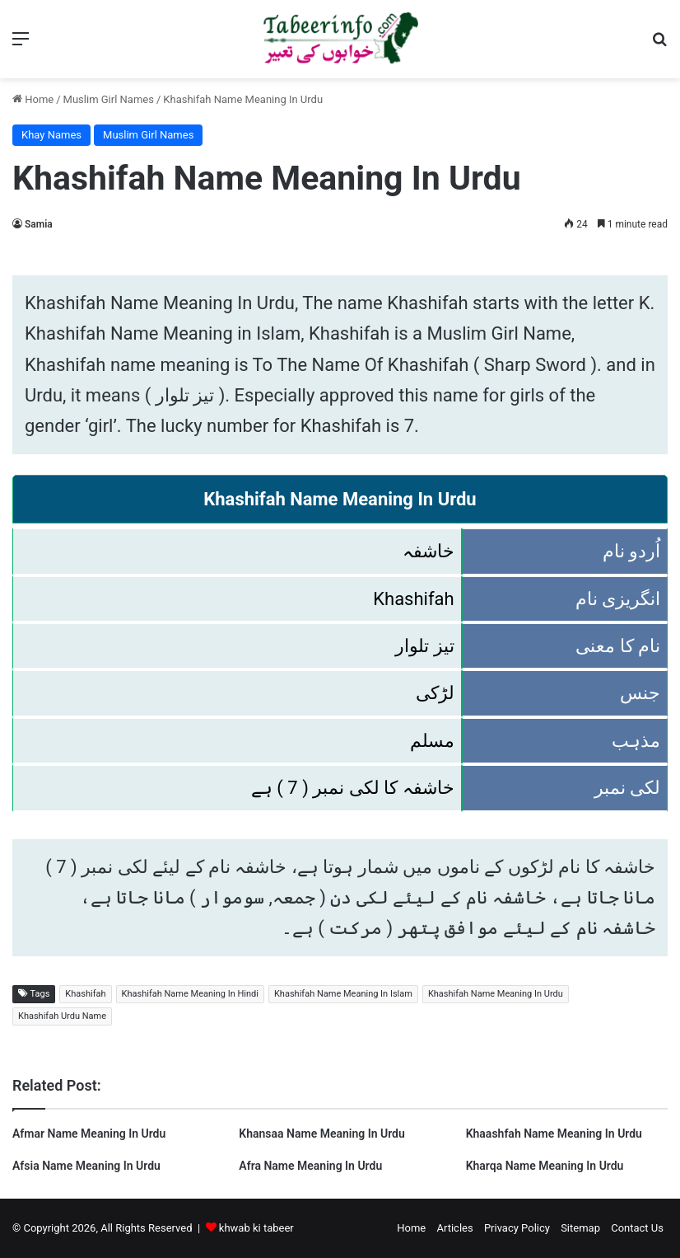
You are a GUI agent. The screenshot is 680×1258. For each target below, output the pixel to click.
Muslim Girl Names (108, 99)
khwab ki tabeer (256, 1228)
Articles (454, 1228)
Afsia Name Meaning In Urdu (86, 1165)
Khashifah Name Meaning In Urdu (495, 993)
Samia (39, 224)
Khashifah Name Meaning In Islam (343, 993)
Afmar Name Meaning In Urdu (88, 1133)
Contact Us (637, 1228)
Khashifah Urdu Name (62, 1016)
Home (33, 99)
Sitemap (580, 1228)
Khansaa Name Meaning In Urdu (322, 1133)
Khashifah (85, 993)
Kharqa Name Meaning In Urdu (545, 1165)
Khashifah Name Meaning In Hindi (190, 993)
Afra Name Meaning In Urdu (310, 1165)
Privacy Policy (517, 1228)
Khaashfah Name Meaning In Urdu (554, 1133)
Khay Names (51, 135)
